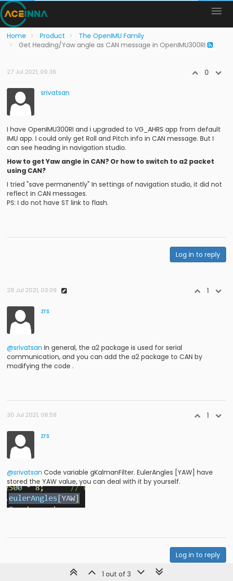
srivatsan (55, 92)
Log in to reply (198, 254)
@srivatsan (24, 347)
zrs (45, 310)
